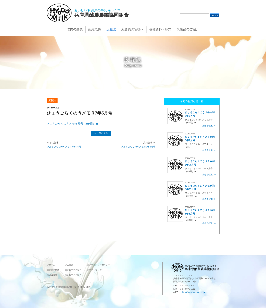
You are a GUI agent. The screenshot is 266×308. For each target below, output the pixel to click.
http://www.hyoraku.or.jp (193, 292)
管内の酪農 (75, 29)
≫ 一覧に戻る (100, 133)
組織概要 (94, 29)
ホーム (52, 265)
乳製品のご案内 (74, 275)
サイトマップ (95, 270)
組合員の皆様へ (132, 29)
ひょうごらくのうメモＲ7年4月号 (64, 144)
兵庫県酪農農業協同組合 (101, 15)
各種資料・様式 (160, 29)
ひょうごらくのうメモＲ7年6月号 (138, 144)
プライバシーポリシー (99, 265)
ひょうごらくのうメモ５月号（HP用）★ (73, 123)
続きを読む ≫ (209, 125)
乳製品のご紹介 (188, 29)
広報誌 (111, 29)
